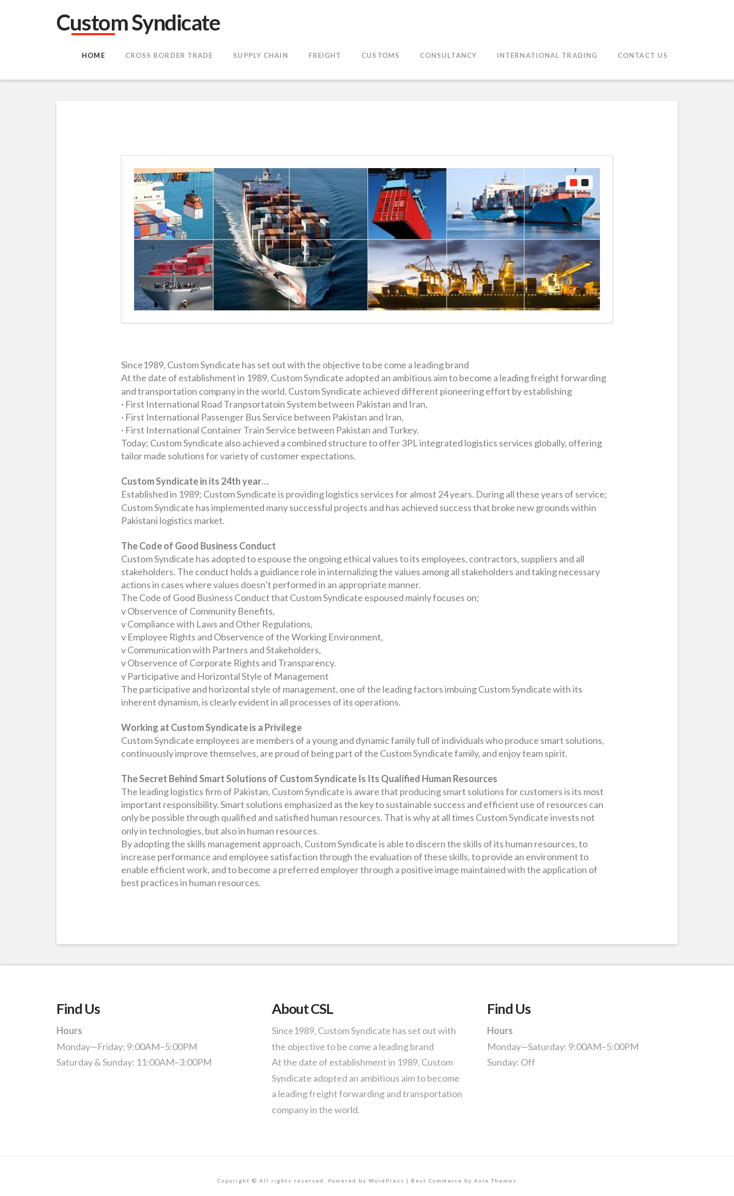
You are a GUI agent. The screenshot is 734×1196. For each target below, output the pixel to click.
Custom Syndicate (137, 22)
